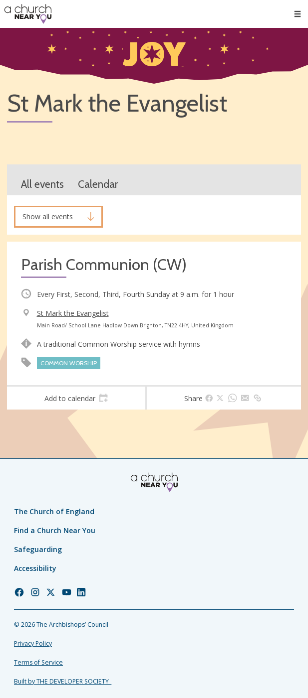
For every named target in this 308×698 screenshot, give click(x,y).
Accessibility (35, 568)
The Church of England (54, 511)
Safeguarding (38, 549)
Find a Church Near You (54, 530)
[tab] (76, 398)
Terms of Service (38, 662)
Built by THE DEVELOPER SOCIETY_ (62, 681)
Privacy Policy (33, 643)
